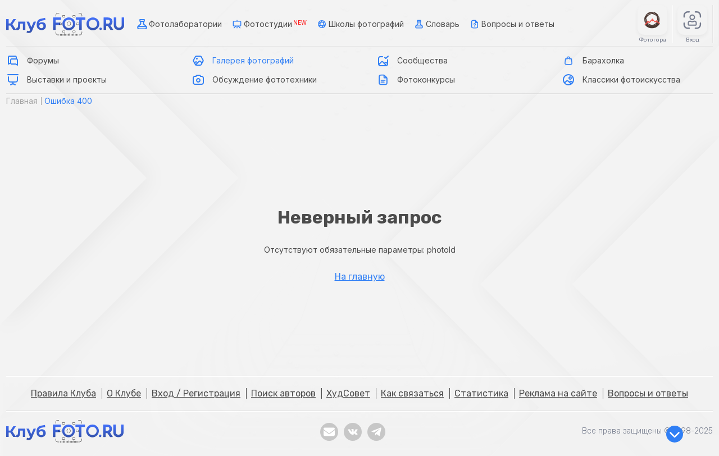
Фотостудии (268, 24)
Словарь (435, 24)
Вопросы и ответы (511, 24)
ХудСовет (348, 393)
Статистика (481, 393)
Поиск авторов (283, 393)
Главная (22, 101)
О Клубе (124, 393)
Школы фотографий (359, 24)
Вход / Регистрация (196, 393)
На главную (360, 277)
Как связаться (412, 393)
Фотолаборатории (178, 24)
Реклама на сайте (558, 393)
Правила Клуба (63, 393)
